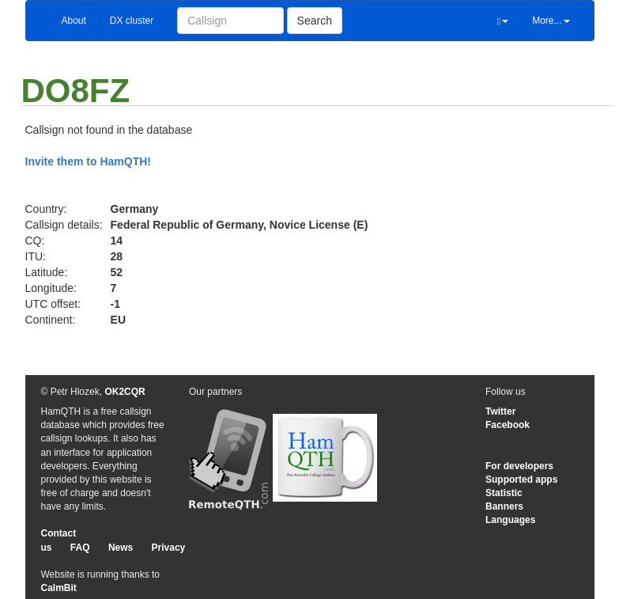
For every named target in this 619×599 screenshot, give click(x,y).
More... (550, 20)
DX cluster (131, 20)
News (120, 547)
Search (314, 20)
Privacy (169, 547)
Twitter (500, 411)
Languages (510, 519)
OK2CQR (124, 391)
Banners (504, 506)
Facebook (507, 424)
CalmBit (59, 587)
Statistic (504, 493)
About (74, 20)
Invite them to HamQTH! (88, 161)
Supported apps (521, 479)
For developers (519, 466)
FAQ (80, 547)
